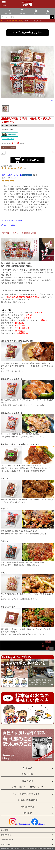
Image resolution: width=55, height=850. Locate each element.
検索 (52, 17)
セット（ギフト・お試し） (16, 21)
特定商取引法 (6, 835)
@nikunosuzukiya (19, 824)
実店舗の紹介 (27, 806)
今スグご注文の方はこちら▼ (27, 32)
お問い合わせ (6, 844)
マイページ (35, 11)
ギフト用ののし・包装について (27, 787)
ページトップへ (52, 649)
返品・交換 (27, 780)
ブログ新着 (8, 11)
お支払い (27, 768)
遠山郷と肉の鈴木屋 (27, 800)
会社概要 (27, 813)
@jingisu (38, 824)
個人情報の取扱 (7, 840)
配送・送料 (27, 774)
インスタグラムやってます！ (27, 793)
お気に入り (22, 11)
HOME (3, 21)
